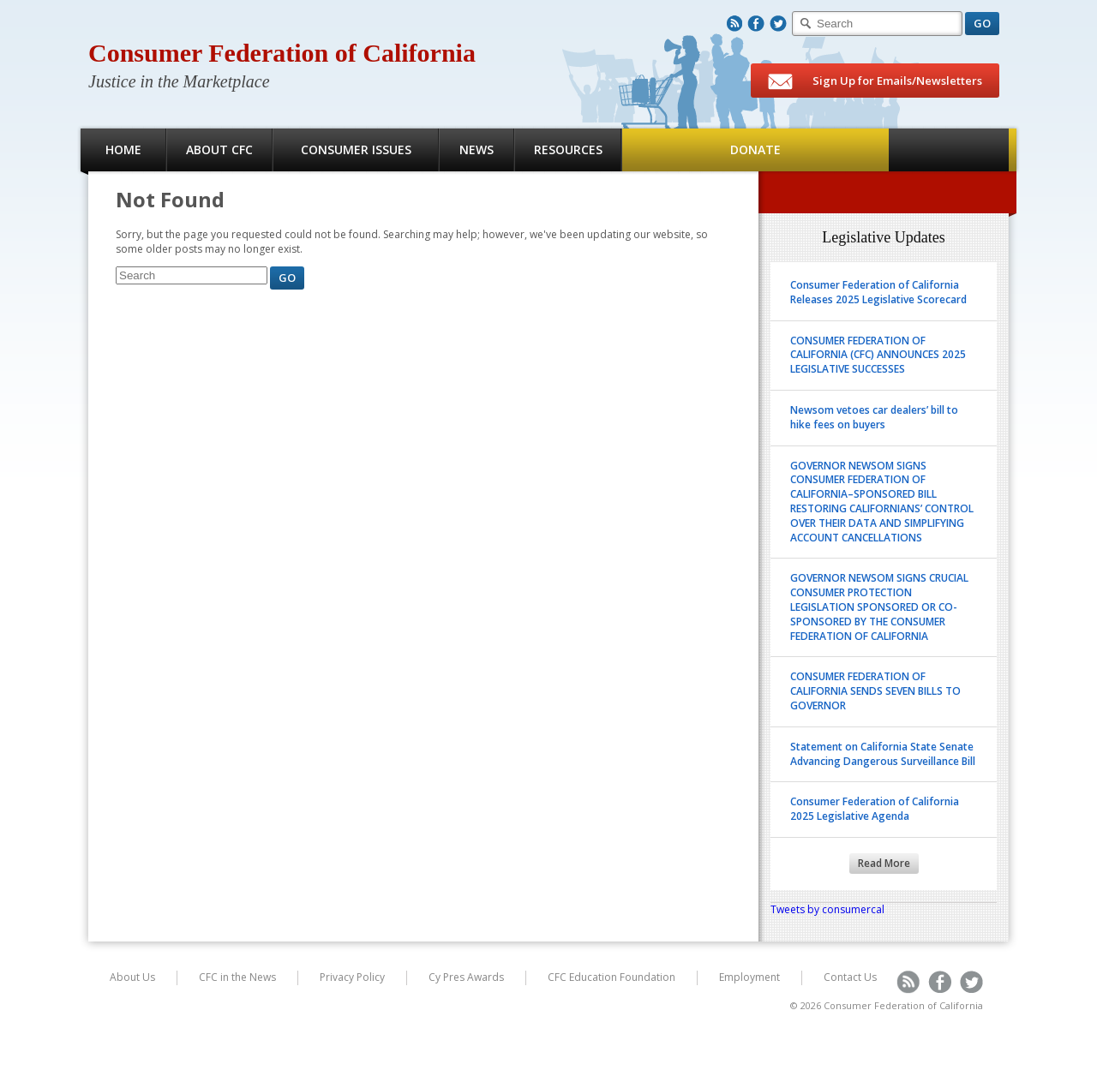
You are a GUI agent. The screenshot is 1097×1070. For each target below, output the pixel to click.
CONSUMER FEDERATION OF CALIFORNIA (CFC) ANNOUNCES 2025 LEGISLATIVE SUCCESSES (878, 355)
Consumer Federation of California (282, 53)
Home (123, 149)
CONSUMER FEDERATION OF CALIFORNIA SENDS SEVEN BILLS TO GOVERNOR (875, 691)
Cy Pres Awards (466, 977)
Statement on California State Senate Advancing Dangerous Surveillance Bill (882, 753)
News (476, 149)
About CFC (219, 149)
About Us (132, 977)
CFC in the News (237, 977)
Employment (749, 977)
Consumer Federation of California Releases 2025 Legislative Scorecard (878, 292)
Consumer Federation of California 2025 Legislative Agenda (874, 808)
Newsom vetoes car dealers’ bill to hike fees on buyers (874, 417)
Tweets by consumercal (827, 909)
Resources (568, 149)
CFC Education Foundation (611, 977)
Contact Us (850, 977)
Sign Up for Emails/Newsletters (875, 81)
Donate (755, 149)
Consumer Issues (356, 149)
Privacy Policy (352, 977)
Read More (884, 863)
